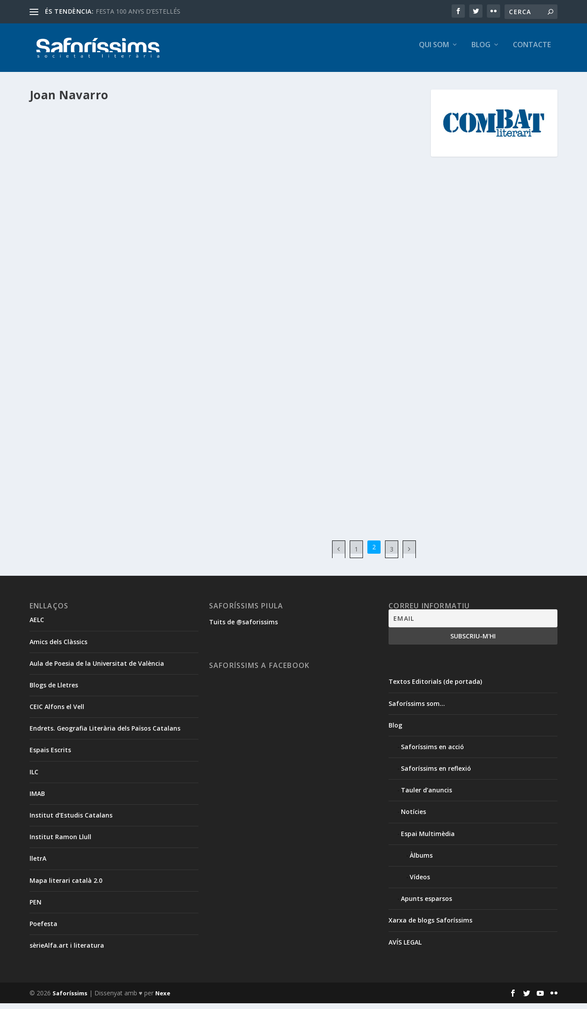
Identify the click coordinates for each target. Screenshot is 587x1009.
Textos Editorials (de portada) (435, 687)
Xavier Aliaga (255, 177)
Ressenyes (169, 438)
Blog (480, 51)
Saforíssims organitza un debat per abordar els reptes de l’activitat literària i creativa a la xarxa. (121, 285)
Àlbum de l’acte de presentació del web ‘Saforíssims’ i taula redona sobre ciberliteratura (312, 136)
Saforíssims (69, 999)
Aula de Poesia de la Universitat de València (97, 669)
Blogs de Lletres (54, 691)
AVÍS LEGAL (405, 948)
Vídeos (420, 883)
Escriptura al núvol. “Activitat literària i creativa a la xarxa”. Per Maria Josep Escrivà (120, 131)
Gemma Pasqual (70, 158)
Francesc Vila (120, 307)
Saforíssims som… (417, 709)
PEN (35, 908)
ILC (34, 777)
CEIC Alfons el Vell (57, 713)
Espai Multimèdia (163, 150)
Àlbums (299, 158)
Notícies (72, 317)
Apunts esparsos (104, 150)
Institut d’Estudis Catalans (71, 821)
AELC (37, 626)
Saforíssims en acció (287, 294)
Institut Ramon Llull (60, 843)
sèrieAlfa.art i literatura (67, 951)
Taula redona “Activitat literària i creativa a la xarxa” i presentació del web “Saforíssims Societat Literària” (322, 262)
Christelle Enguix (346, 158)
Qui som (434, 51)
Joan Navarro (110, 158)
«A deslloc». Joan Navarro (86, 424)
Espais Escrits (50, 756)
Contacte (532, 51)
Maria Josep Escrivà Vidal (160, 158)
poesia (144, 438)
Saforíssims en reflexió (436, 774)
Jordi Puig (396, 168)
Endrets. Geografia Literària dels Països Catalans (105, 734)
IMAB (37, 799)
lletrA (38, 864)
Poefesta (43, 930)
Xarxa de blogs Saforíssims (430, 926)
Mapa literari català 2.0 (66, 886)
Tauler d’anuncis (426, 796)
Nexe (162, 999)
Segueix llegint (70, 234)
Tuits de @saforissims (243, 628)
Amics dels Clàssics (58, 647)
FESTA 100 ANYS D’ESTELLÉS (138, 11)
